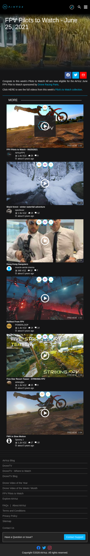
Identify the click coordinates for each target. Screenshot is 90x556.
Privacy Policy (10, 516)
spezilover (19, 210)
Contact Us (8, 528)
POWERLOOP (21, 325)
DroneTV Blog (10, 476)
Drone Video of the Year (15, 483)
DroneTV (7, 465)
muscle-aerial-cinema (24, 267)
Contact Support (74, 537)
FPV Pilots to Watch (13, 493)
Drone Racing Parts (48, 84)
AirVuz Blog (9, 460)
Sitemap (7, 521)
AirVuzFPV (20, 153)
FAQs (5, 505)
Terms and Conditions (14, 510)
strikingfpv (19, 382)
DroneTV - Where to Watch (17, 471)
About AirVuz (19, 505)
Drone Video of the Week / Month (20, 488)
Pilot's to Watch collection (68, 89)
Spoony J (19, 440)
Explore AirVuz (10, 498)
